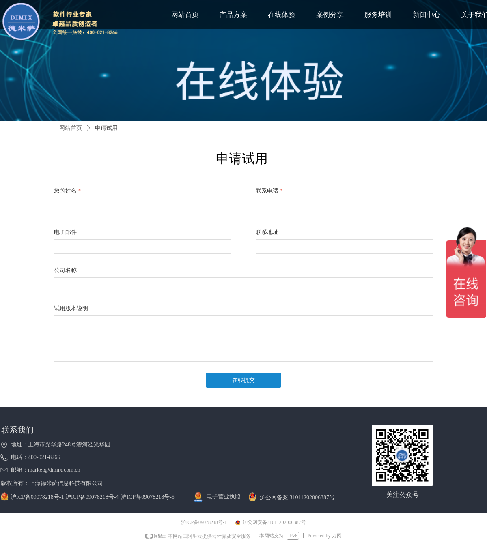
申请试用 (106, 128)
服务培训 (378, 15)
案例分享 (330, 15)
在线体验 (281, 15)
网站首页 (185, 15)
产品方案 (233, 15)
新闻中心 (426, 15)
